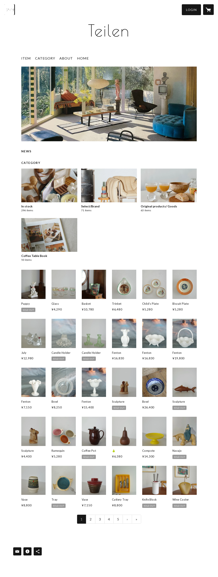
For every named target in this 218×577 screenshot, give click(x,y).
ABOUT (66, 58)
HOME (83, 58)
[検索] (9, 9)
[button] (191, 9)
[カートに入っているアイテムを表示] (208, 9)
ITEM (26, 58)
